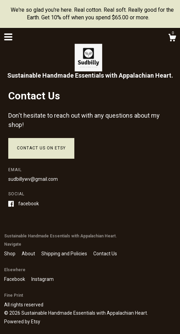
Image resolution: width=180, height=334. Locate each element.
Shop (10, 253)
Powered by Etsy (22, 321)
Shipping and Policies (64, 253)
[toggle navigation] (8, 36)
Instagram (42, 279)
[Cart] (172, 38)
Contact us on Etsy (41, 148)
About (29, 253)
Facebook (28, 203)
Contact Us (105, 253)
